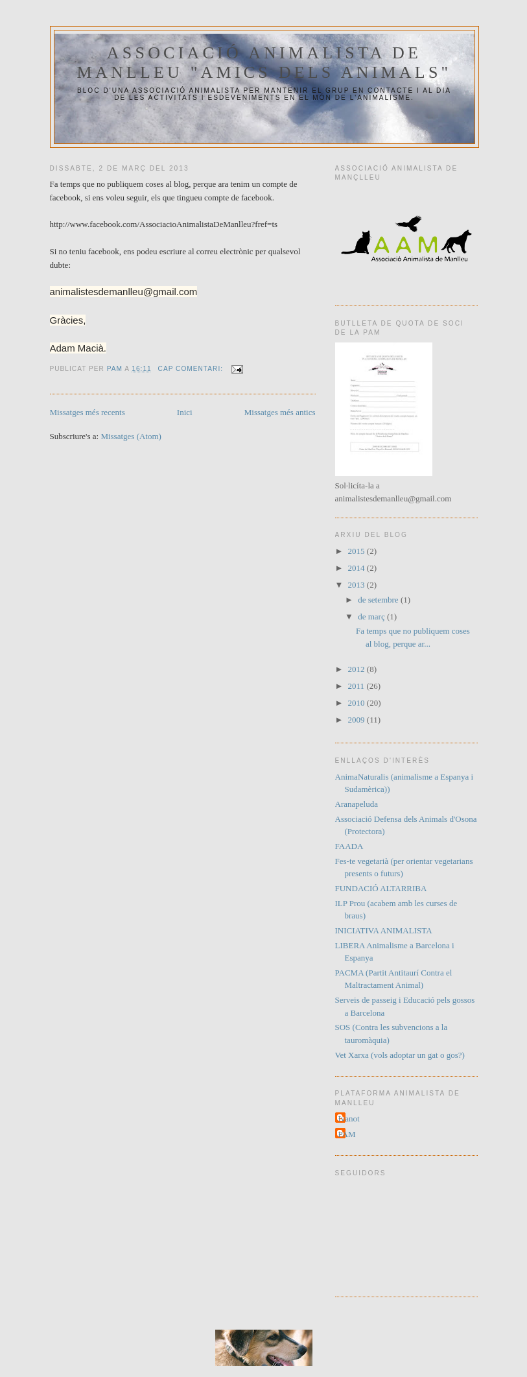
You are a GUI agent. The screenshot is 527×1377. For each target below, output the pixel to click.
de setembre (379, 600)
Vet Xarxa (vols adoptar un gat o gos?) (400, 1055)
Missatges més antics (280, 412)
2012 (357, 669)
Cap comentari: (192, 368)
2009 (357, 719)
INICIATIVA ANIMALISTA (383, 930)
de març (372, 616)
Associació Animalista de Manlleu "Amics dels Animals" (264, 62)
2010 (357, 703)
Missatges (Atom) (130, 436)
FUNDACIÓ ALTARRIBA (381, 888)
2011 (357, 686)
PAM (347, 1134)
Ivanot (349, 1118)
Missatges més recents (87, 412)
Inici (185, 412)
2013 (357, 585)
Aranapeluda (356, 804)
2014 (357, 568)
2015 (357, 551)
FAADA (349, 846)
